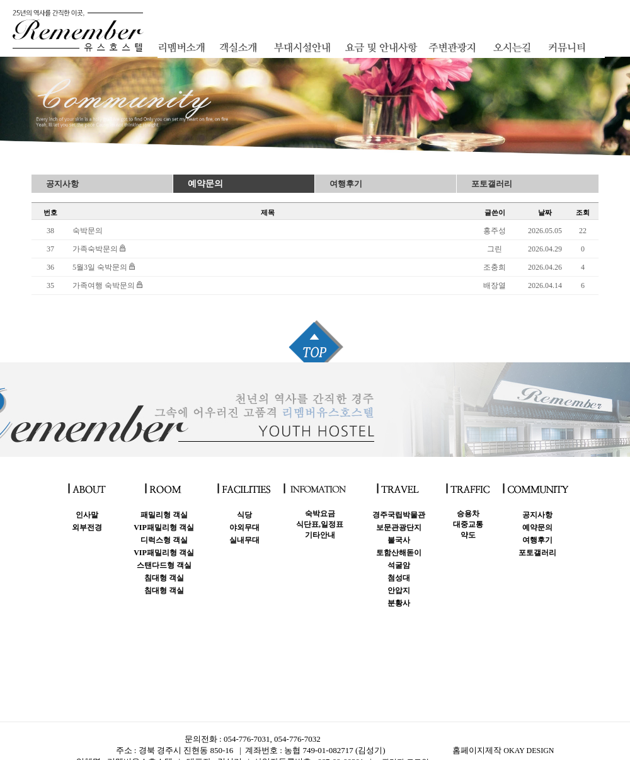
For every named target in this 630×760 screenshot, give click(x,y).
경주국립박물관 (398, 514)
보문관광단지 (398, 527)
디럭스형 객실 (164, 540)
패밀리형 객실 (164, 514)
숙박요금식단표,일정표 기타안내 (319, 524)
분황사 (398, 603)
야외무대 (244, 527)
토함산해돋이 (398, 552)
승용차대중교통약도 (468, 524)
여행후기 (345, 183)
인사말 (87, 514)
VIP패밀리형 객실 (164, 527)
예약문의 (205, 183)
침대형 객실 (164, 577)
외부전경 (87, 527)
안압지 (398, 590)
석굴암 (398, 565)
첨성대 (398, 577)
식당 (244, 514)
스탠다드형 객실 (164, 565)
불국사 (398, 540)
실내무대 (244, 540)
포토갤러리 (491, 183)
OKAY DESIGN (528, 750)
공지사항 (62, 183)
